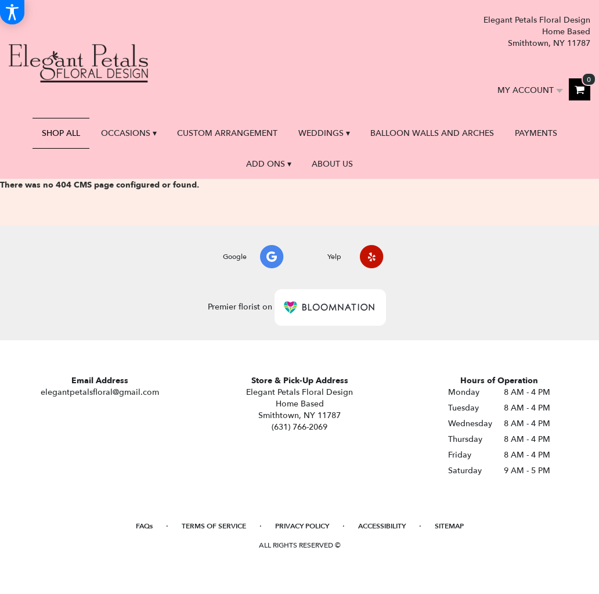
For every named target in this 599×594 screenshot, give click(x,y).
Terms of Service (214, 526)
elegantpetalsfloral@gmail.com (100, 392)
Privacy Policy (302, 526)
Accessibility (382, 526)
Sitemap (449, 526)
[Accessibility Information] (12, 12)
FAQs (144, 526)
